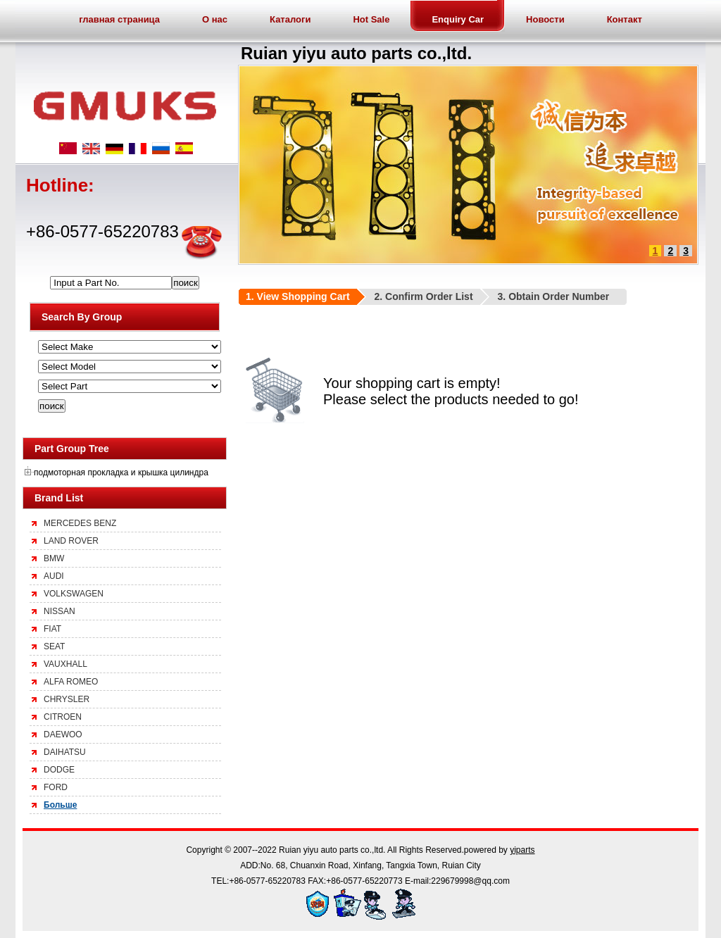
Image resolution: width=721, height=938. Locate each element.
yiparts (522, 850)
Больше (60, 805)
